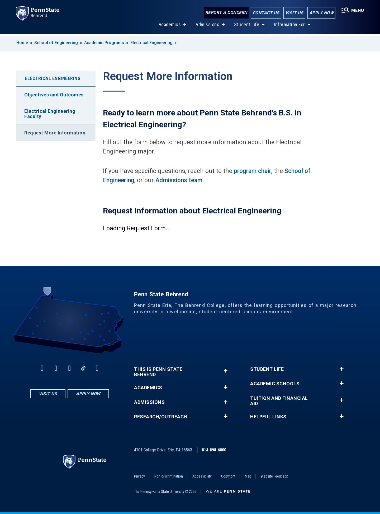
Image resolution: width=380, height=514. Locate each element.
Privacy (139, 476)
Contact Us (265, 12)
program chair (252, 171)
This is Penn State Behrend (158, 372)
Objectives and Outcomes (54, 94)
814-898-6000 (214, 449)
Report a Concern (226, 12)
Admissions (207, 26)
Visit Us (294, 12)
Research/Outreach (160, 416)
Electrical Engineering (151, 42)
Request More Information (54, 132)
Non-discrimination (168, 476)
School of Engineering (56, 42)
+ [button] (225, 370)
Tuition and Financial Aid (279, 401)
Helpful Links (268, 416)
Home (22, 42)
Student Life (246, 26)
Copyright (228, 476)
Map (248, 476)
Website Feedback (274, 476)
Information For (289, 26)
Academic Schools (275, 383)
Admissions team (178, 180)
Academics (169, 26)
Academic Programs (104, 42)
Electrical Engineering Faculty (49, 113)
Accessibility (202, 476)
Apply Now (321, 12)
